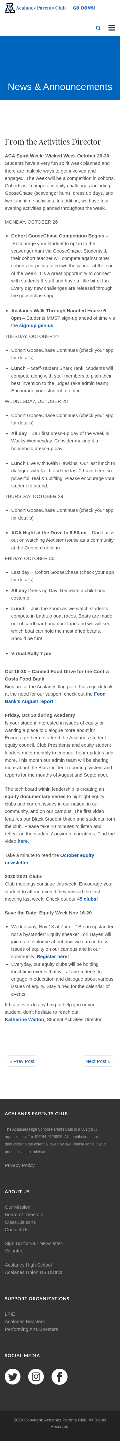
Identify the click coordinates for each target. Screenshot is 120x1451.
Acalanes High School (28, 1265)
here (23, 841)
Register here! (53, 956)
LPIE (10, 1314)
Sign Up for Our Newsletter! (34, 1243)
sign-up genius (35, 325)
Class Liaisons (20, 1222)
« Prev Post (22, 1061)
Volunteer (15, 1250)
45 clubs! (87, 899)
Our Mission (17, 1207)
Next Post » (97, 1061)
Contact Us (16, 1229)
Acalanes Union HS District (33, 1272)
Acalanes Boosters (25, 1321)
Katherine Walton (24, 1019)
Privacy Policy (20, 1165)
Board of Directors (24, 1214)
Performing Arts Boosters (31, 1329)
